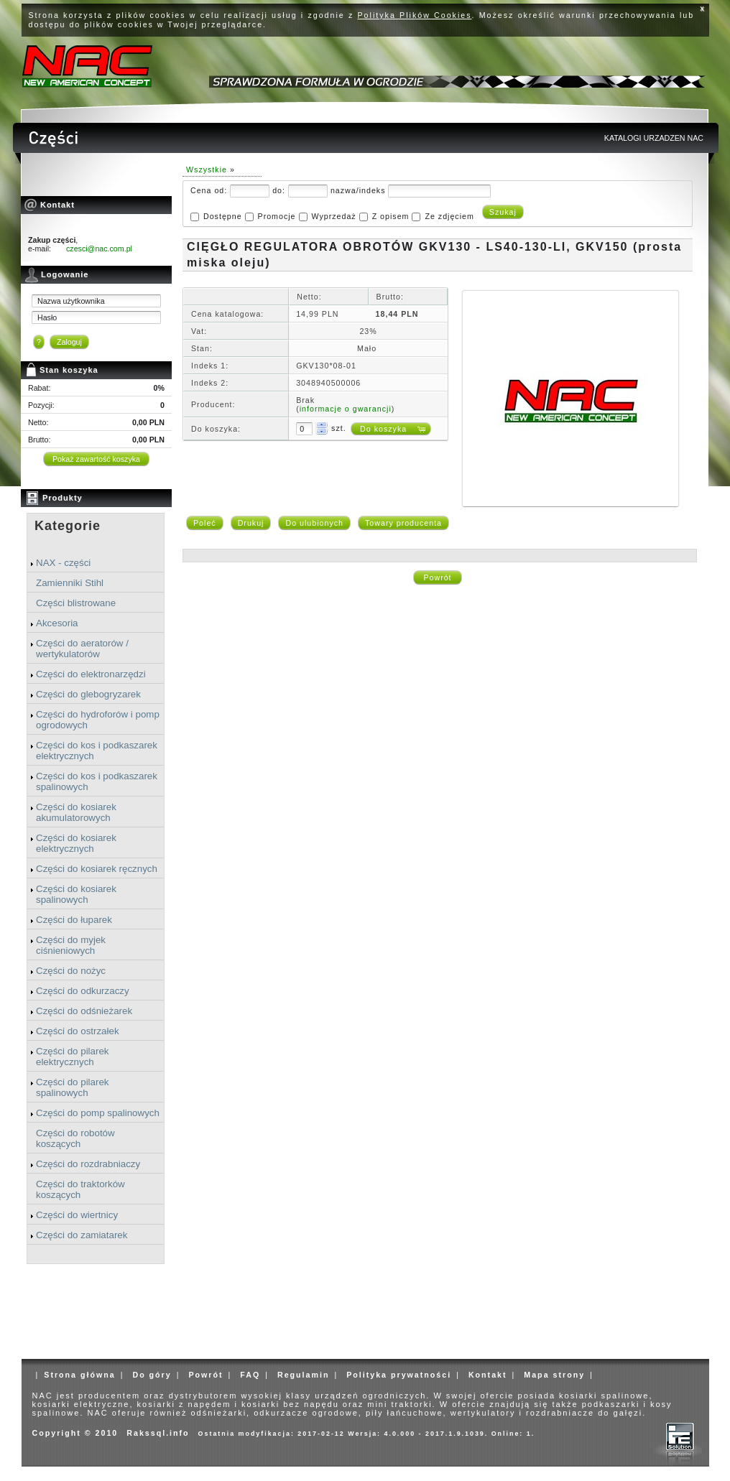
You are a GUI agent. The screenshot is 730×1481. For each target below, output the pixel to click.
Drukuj (251, 523)
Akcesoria (57, 623)
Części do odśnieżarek (84, 1011)
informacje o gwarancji (346, 408)
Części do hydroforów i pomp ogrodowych (98, 719)
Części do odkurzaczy (82, 990)
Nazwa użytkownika (71, 301)
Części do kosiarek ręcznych (96, 868)
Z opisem (391, 216)
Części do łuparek (74, 919)
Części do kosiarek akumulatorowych (76, 812)
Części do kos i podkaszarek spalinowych (96, 781)
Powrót (437, 577)
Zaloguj (69, 342)
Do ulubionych (314, 523)
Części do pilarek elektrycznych (72, 1056)
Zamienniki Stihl (69, 582)
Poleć (204, 523)
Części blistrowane (76, 603)
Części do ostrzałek (77, 1031)
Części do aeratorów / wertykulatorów (82, 648)
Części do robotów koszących (75, 1138)
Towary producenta (403, 523)
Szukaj (503, 212)
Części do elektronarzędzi (91, 674)
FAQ (250, 1374)
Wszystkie (206, 169)
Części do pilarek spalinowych (72, 1087)
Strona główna (79, 1374)
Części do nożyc (71, 970)
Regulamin (303, 1374)
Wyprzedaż (333, 216)
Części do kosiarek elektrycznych (76, 843)
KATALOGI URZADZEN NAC (653, 138)
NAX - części (63, 562)
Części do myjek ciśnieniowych (71, 945)
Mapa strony (554, 1374)
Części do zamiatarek (81, 1235)
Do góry (151, 1374)
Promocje (277, 216)
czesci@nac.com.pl (99, 248)
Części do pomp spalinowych (98, 1113)
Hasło (47, 317)
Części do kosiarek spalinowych (76, 894)
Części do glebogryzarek (88, 694)
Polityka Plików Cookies (415, 15)
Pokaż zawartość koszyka (96, 459)
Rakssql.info (157, 1433)
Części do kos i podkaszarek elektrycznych (96, 750)
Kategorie (67, 526)
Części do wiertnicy (77, 1215)
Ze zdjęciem (449, 216)
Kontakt (487, 1374)
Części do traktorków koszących (80, 1189)
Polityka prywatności (398, 1374)
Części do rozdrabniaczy (88, 1164)
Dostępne (222, 216)
